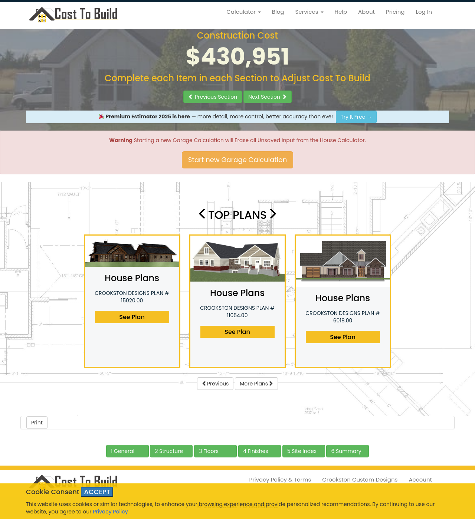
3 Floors (209, 451)
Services (309, 12)
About (366, 12)
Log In (424, 12)
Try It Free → (356, 117)
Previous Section (212, 97)
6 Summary (346, 451)
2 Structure (169, 451)
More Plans (256, 383)
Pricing (395, 12)
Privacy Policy (110, 511)
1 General (123, 451)
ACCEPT (97, 491)
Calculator (243, 12)
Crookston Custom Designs (359, 479)
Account (420, 479)
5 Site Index (302, 451)
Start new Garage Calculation (237, 159)
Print (37, 422)
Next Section (267, 97)
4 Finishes (255, 451)
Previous (215, 383)
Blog (278, 12)
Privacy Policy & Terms (280, 479)
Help (341, 12)
